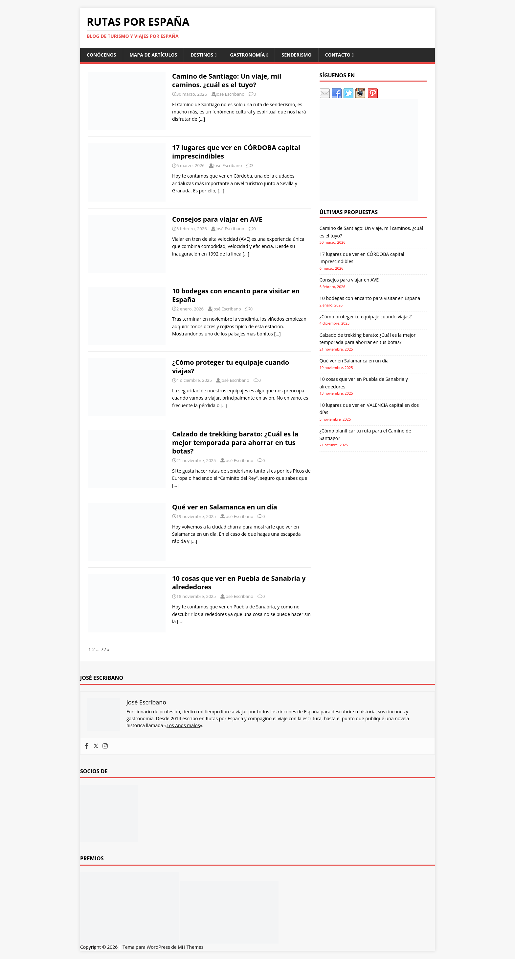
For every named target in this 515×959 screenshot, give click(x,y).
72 (103, 649)
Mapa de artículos (153, 55)
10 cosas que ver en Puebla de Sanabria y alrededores (238, 582)
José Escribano (230, 94)
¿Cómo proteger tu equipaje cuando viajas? (230, 366)
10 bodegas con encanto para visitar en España (236, 295)
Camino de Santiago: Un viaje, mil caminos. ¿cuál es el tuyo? (226, 80)
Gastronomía (247, 55)
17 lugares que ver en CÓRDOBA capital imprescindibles (236, 151)
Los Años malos (183, 725)
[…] (201, 119)
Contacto (337, 55)
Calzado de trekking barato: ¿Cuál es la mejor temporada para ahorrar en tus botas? (235, 442)
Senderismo (296, 55)
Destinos (201, 55)
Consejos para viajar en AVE (217, 219)
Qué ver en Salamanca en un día (224, 507)
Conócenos (101, 55)
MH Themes (190, 947)
